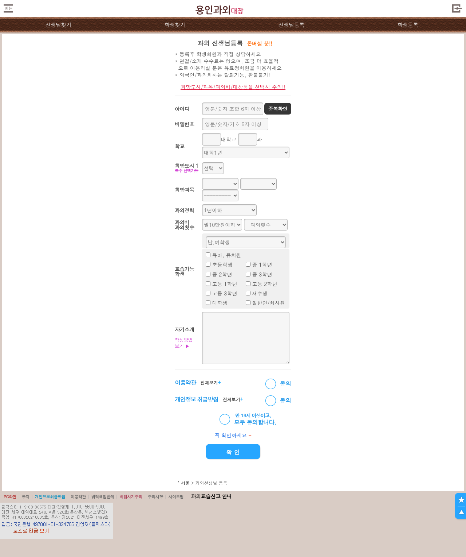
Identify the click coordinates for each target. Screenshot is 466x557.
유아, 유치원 (226, 255)
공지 (25, 496)
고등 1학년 (224, 283)
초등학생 (222, 264)
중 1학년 (262, 264)
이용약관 (78, 496)
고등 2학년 (264, 283)
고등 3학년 (224, 293)
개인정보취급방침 (50, 496)
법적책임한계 (102, 496)
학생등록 (408, 24)
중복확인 (277, 108)
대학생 (220, 302)
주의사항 (155, 496)
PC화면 (10, 496)
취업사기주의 (130, 496)
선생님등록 (291, 24)
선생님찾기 (58, 24)
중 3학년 (262, 274)
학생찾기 (175, 24)
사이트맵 (175, 496)
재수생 (260, 293)
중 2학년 (222, 274)
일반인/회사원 (268, 302)
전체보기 (210, 382)
